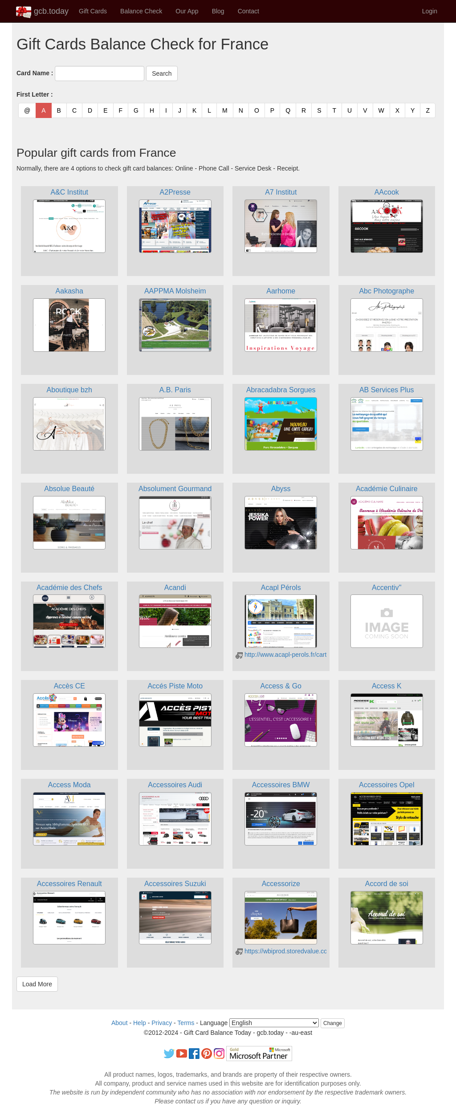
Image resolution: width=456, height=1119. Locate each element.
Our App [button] (186, 11)
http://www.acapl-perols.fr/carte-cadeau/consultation (311, 654)
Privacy (161, 1022)
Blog (218, 11)
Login (429, 11)
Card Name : (34, 73)
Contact (248, 11)
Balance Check (141, 11)
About (119, 1022)
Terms (185, 1022)
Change (332, 1023)
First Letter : (34, 94)
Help (139, 1022)
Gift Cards (93, 11)
